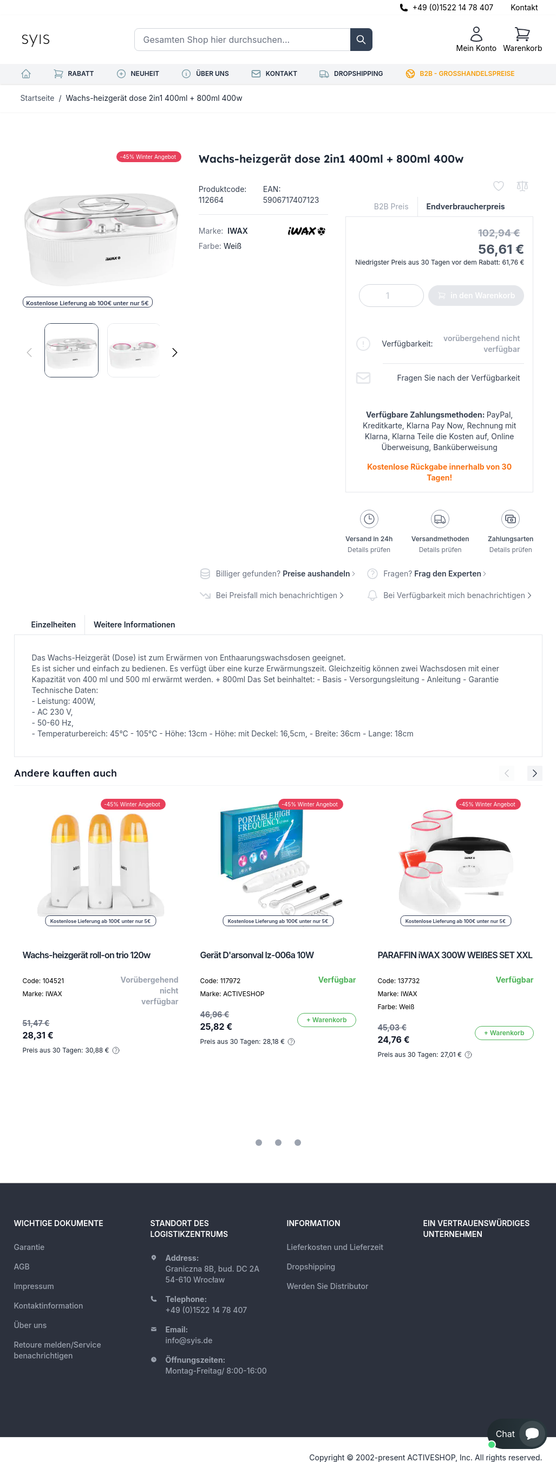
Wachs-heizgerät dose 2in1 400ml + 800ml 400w (154, 97)
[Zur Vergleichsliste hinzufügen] (522, 186)
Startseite (38, 97)
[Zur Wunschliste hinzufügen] (498, 186)
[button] (517, 1434)
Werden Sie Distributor (328, 1286)
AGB (22, 1266)
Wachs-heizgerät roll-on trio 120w (87, 955)
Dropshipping (311, 1266)
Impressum (34, 1286)
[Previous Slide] (506, 773)
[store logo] (60, 40)
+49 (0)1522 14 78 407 (453, 7)
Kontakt (524, 7)
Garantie (29, 1247)
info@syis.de (189, 1340)
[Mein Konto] (476, 39)
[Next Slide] (534, 773)
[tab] (258, 1142)
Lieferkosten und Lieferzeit (335, 1247)
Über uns (30, 1325)
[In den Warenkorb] (326, 1020)
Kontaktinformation (48, 1305)
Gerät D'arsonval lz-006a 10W (257, 955)
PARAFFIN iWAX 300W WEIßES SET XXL (455, 955)
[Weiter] (174, 352)
